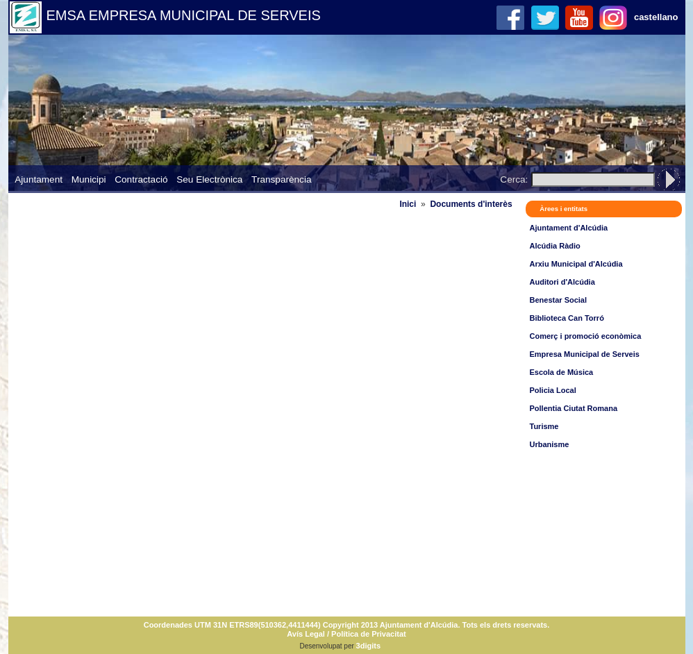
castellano (656, 17)
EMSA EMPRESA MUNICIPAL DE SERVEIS (184, 15)
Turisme (544, 426)
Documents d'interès (471, 204)
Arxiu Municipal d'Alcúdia (576, 264)
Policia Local (553, 390)
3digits (368, 646)
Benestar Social (558, 300)
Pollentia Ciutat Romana (574, 408)
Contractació (141, 179)
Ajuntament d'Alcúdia (569, 228)
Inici (407, 204)
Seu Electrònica (209, 179)
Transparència (281, 179)
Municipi (89, 179)
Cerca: (514, 179)
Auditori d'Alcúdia (562, 282)
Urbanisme (549, 444)
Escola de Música (562, 372)
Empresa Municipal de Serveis (585, 354)
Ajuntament (38, 179)
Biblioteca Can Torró (567, 318)
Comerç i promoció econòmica (586, 336)
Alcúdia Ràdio (555, 246)
